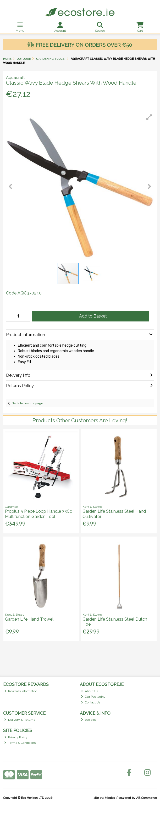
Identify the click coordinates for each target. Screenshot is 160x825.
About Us (89, 691)
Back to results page (27, 403)
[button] (149, 117)
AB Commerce (146, 798)
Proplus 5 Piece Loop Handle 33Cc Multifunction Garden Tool (38, 514)
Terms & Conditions (20, 743)
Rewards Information (20, 691)
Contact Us (90, 702)
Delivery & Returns (19, 720)
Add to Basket (90, 316)
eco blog (89, 720)
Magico (110, 798)
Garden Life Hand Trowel (29, 619)
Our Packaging (93, 696)
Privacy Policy (15, 737)
